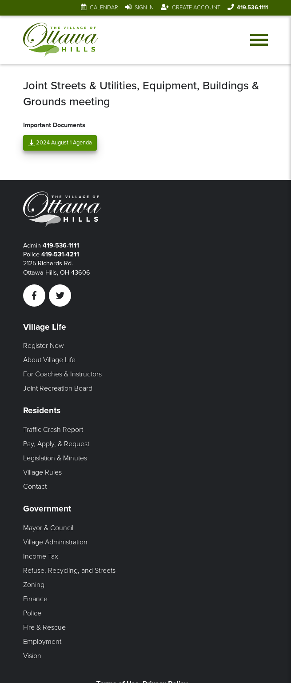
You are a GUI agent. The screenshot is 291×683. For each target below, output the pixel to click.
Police (32, 613)
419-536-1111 (61, 245)
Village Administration (55, 542)
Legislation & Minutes (55, 458)
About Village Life (49, 359)
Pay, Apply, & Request (56, 443)
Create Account (196, 7)
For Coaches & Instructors (62, 374)
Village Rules (42, 472)
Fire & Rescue (44, 627)
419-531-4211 (60, 254)
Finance (35, 599)
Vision (32, 655)
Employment (42, 641)
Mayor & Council (48, 527)
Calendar (104, 7)
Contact (35, 486)
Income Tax (40, 556)
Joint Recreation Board (57, 388)
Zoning (33, 584)
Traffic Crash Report (53, 429)
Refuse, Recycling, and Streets (69, 570)
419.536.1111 (252, 7)
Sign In (144, 7)
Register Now (43, 345)
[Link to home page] (60, 40)
